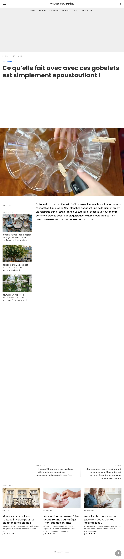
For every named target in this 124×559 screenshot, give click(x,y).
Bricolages (54, 10)
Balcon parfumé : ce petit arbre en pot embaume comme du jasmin (15, 267)
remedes (42, 10)
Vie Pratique (87, 10)
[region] (62, 100)
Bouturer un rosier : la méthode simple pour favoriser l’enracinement (15, 297)
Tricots (76, 10)
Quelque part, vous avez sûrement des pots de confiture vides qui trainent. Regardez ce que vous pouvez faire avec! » (103, 474)
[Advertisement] (62, 33)
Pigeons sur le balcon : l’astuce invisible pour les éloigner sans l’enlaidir (18, 519)
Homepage (6, 56)
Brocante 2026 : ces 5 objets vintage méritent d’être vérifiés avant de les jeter (17, 237)
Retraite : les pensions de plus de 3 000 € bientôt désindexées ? (100, 519)
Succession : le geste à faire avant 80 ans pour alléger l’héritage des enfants (61, 519)
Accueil (32, 10)
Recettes (65, 10)
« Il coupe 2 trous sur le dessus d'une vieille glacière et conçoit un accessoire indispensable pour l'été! (54, 472)
